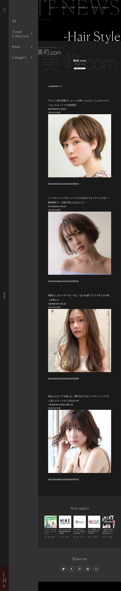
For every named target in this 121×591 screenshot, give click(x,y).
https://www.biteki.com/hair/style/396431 (63, 281)
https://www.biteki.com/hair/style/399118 (63, 479)
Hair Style (83, 8)
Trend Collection (20, 34)
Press (16, 47)
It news (95, 8)
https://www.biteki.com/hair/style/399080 (63, 378)
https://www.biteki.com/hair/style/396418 (63, 184)
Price (64, 8)
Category (19, 57)
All (14, 21)
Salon (52, 8)
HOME (4, 295)
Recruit (105, 8)
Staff (72, 8)
